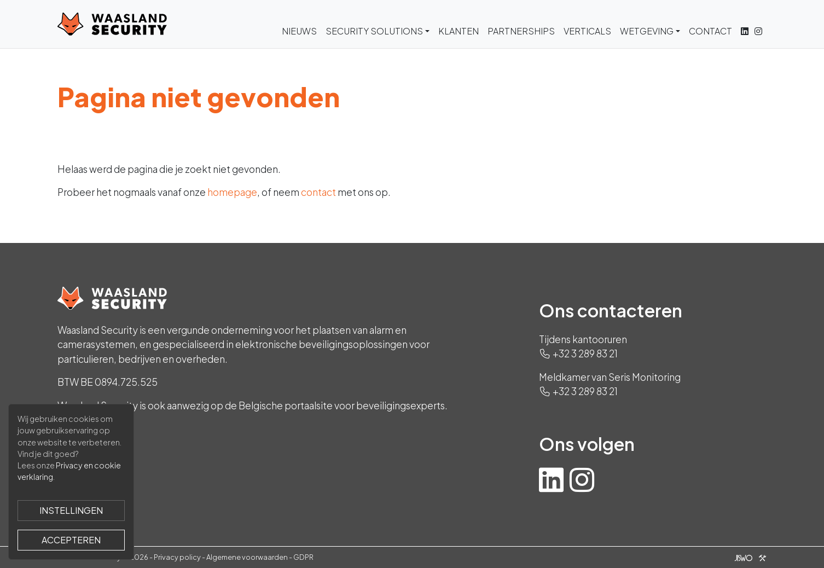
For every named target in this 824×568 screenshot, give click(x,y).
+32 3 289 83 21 (585, 353)
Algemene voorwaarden (247, 557)
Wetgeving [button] (647, 31)
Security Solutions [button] (374, 31)
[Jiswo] (748, 557)
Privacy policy (177, 557)
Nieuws (299, 31)
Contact (710, 31)
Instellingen (71, 510)
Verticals (587, 31)
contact (318, 192)
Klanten (458, 31)
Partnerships (521, 31)
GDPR (303, 557)
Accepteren (71, 540)
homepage (232, 192)
